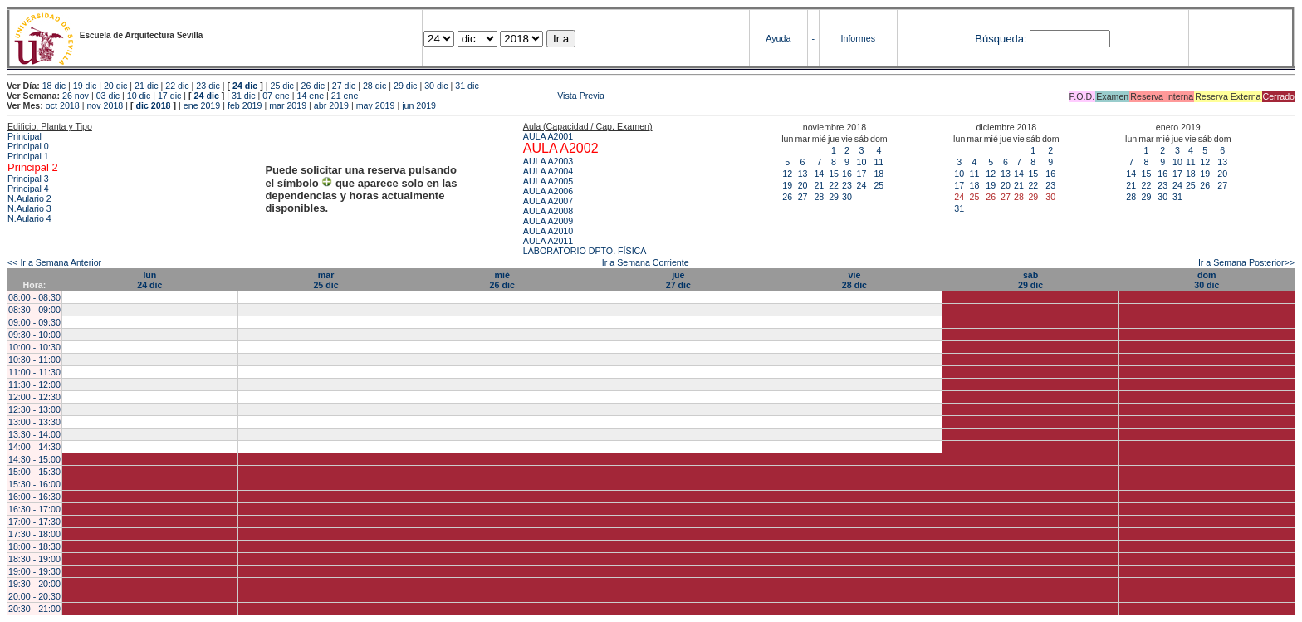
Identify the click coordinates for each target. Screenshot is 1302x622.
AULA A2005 (548, 181)
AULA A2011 (548, 241)
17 (861, 174)
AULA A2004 (548, 171)
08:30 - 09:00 (34, 310)
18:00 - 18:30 (34, 546)
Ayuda (778, 38)
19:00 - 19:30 (34, 571)
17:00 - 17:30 (34, 521)
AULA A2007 (548, 201)
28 (819, 197)
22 (834, 185)
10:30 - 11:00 (34, 360)
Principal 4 (28, 188)
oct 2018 (63, 105)
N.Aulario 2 (29, 198)
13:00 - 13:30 (34, 422)
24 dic (244, 86)
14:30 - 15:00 (34, 459)
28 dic (374, 86)
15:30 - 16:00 (34, 484)
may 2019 (375, 105)
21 (819, 185)
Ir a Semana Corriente (645, 262)
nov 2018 (104, 105)
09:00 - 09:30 (34, 322)
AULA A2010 (548, 231)
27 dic (343, 86)
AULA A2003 (548, 161)
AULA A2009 (548, 221)
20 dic (115, 86)
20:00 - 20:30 (34, 596)
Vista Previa (482, 95)
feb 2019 (245, 105)
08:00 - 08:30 (34, 297)
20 (803, 185)
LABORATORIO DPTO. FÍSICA (585, 251)
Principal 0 (28, 146)
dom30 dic (1206, 280)
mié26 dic (502, 280)
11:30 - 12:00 (34, 384)
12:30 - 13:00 (34, 409)
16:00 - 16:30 (34, 497)
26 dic (313, 86)
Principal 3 (28, 179)
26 (787, 197)
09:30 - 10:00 (34, 335)
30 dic (436, 86)
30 (847, 197)
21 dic (146, 86)
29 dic (405, 86)
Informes (858, 38)
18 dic (54, 86)
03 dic (108, 95)
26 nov (75, 95)
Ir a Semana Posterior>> (1246, 262)
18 (879, 174)
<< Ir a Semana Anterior (54, 262)
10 (861, 162)
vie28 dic (854, 280)
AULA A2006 (548, 191)
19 (787, 185)
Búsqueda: (1000, 38)
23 (847, 185)
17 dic (169, 95)
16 (847, 174)
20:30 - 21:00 (34, 609)
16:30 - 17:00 (34, 509)
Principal (24, 136)
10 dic (138, 95)
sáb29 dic (1030, 280)
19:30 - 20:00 (34, 584)
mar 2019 (287, 105)
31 (959, 208)
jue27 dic (678, 280)
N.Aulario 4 (29, 218)
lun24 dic (149, 280)
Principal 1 (28, 156)
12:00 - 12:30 (34, 397)
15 (834, 174)
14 (819, 174)
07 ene (276, 95)
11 (879, 162)
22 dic (176, 86)
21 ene (345, 95)
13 (803, 174)
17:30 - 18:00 (34, 534)
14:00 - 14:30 (34, 447)
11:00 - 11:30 (34, 372)
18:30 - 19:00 (34, 559)
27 (803, 197)
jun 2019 (419, 105)
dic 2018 (152, 105)
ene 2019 (202, 105)
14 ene (310, 95)
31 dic (466, 86)
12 (787, 174)
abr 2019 (331, 105)
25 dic (281, 86)
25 (879, 185)
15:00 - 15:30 (34, 472)
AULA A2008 (548, 211)
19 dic (84, 86)
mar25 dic (325, 280)
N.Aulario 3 (29, 208)
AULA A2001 (548, 136)
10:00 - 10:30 (34, 347)
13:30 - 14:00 (34, 434)
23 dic (207, 86)
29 (834, 197)
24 (861, 185)
